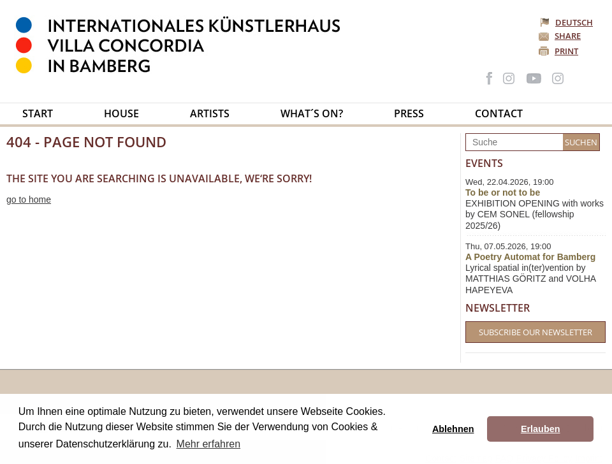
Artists (209, 113)
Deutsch (567, 22)
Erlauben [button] (540, 429)
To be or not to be (502, 192)
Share (568, 36)
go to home (28, 199)
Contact (499, 113)
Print (566, 51)
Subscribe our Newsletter (535, 332)
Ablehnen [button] (453, 429)
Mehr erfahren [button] (209, 444)
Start (37, 113)
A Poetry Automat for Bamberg (530, 257)
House (121, 113)
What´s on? (311, 113)
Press (409, 113)
